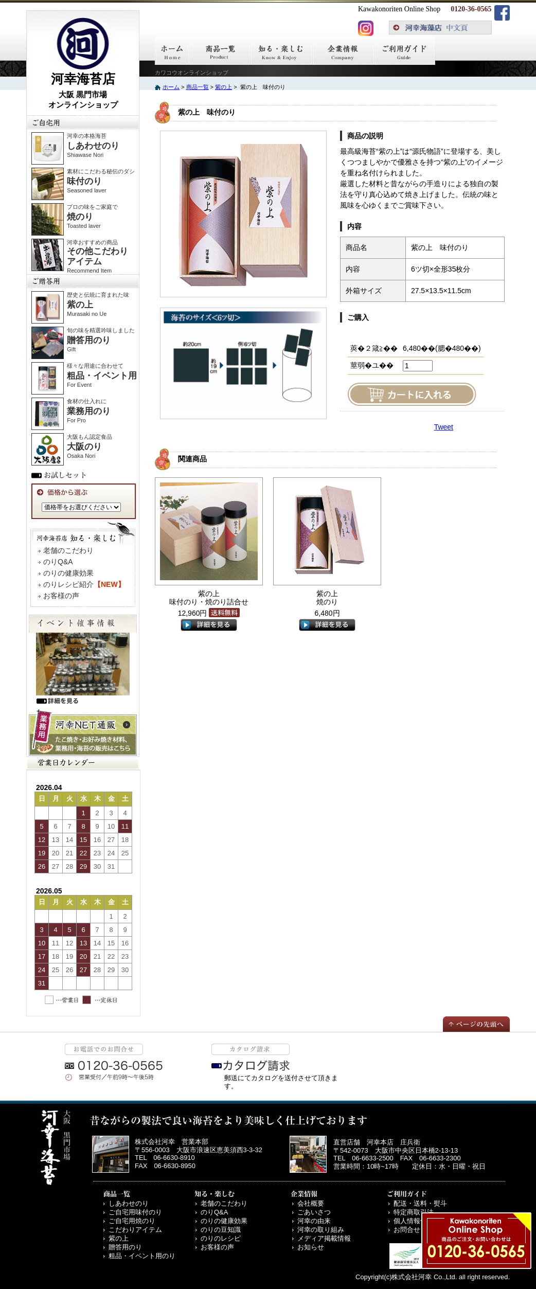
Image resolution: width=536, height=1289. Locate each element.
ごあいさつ (314, 1212)
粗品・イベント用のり (142, 1256)
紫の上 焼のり (327, 597)
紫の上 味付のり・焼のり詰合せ (208, 597)
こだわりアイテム (135, 1229)
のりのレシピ (221, 1238)
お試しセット (60, 474)
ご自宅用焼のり (132, 1221)
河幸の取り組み (320, 1229)
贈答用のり (125, 1247)
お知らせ (310, 1247)
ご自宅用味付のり (135, 1212)
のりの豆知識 (221, 1229)
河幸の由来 (314, 1221)
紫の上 (223, 87)
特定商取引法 (414, 1212)
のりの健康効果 (68, 573)
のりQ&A (58, 562)
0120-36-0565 (471, 9)
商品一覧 (197, 87)
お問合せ (407, 1229)
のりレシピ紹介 (84, 584)
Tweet (443, 427)
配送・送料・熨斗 (420, 1203)
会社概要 (310, 1203)
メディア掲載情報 (324, 1238)
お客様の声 (61, 596)
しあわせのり (129, 1203)
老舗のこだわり (68, 550)
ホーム (171, 87)
